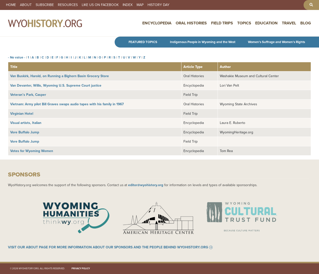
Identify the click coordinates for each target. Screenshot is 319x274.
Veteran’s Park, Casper (28, 94)
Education (266, 23)
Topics (244, 23)
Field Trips (222, 23)
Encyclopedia (156, 23)
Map (140, 5)
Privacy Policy (81, 268)
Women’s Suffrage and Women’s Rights (276, 42)
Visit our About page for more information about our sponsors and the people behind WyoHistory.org (108, 247)
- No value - (16, 57)
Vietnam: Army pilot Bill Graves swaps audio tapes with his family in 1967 (67, 104)
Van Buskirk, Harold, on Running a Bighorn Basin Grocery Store (59, 75)
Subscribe (45, 5)
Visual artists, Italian (25, 122)
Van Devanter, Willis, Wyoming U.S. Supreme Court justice (55, 85)
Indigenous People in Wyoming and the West (202, 42)
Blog (305, 23)
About (26, 5)
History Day (158, 5)
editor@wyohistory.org (145, 184)
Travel (289, 23)
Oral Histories (191, 23)
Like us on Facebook (100, 5)
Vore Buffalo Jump (24, 132)
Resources (68, 5)
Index (128, 5)
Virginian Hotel (21, 113)
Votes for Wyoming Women (31, 150)
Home (11, 5)
